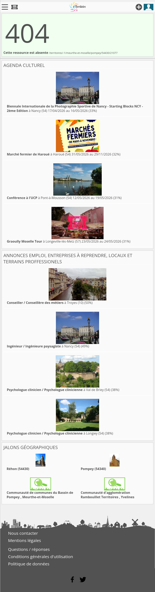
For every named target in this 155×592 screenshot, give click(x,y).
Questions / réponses (29, 549)
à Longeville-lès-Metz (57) (44, 241)
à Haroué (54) (39, 154)
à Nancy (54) (43, 346)
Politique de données (28, 564)
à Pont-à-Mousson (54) (39, 198)
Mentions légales (24, 540)
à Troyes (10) (45, 302)
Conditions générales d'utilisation (40, 556)
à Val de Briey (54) (58, 390)
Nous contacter (23, 533)
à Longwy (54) (55, 433)
